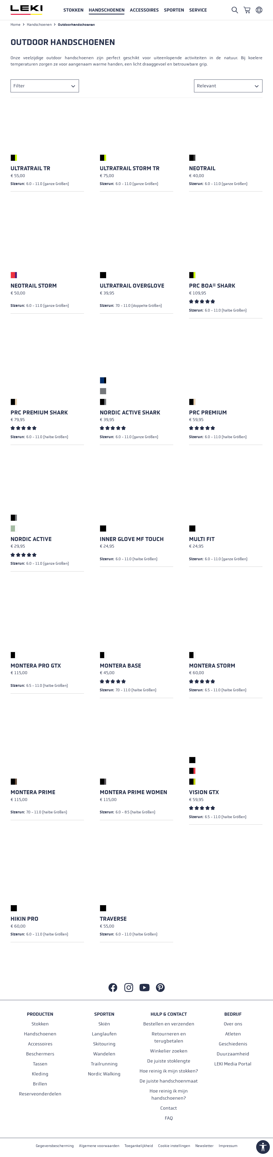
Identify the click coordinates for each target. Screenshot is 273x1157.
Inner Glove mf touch (132, 539)
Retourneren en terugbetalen (169, 1037)
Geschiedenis (233, 1044)
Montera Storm (212, 666)
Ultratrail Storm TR (130, 169)
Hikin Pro (24, 919)
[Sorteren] (228, 86)
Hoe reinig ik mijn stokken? (169, 1071)
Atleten (233, 1034)
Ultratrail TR (30, 169)
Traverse (113, 919)
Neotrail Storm (34, 286)
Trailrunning (104, 1064)
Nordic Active (31, 539)
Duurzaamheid (233, 1054)
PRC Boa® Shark (212, 286)
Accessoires (40, 1044)
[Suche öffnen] (234, 10)
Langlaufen (104, 1034)
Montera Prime (33, 793)
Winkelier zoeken (168, 1051)
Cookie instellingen (174, 1146)
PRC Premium (208, 413)
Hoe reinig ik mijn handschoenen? (169, 1094)
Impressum (228, 1146)
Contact (168, 1108)
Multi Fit (202, 539)
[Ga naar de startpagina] (32, 10)
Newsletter (204, 1146)
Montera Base (120, 666)
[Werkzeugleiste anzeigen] (263, 1147)
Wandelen (104, 1054)
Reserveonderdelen (40, 1094)
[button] (174, 10)
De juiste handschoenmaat (169, 1081)
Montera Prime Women (133, 793)
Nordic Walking (104, 1074)
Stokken (40, 1024)
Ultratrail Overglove (132, 286)
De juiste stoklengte (168, 1061)
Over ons (233, 1024)
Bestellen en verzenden (168, 1024)
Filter (19, 86)
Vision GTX (204, 793)
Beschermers (40, 1054)
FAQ (169, 1118)
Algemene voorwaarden (99, 1146)
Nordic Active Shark (130, 413)
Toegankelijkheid (139, 1146)
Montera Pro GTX (36, 666)
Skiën (104, 1024)
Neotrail (202, 169)
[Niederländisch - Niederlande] (259, 10)
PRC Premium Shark (39, 413)
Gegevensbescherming (55, 1146)
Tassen (40, 1064)
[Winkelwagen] (247, 10)
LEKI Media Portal (232, 1064)
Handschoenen (40, 1034)
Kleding (40, 1074)
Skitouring (104, 1044)
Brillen (40, 1084)
